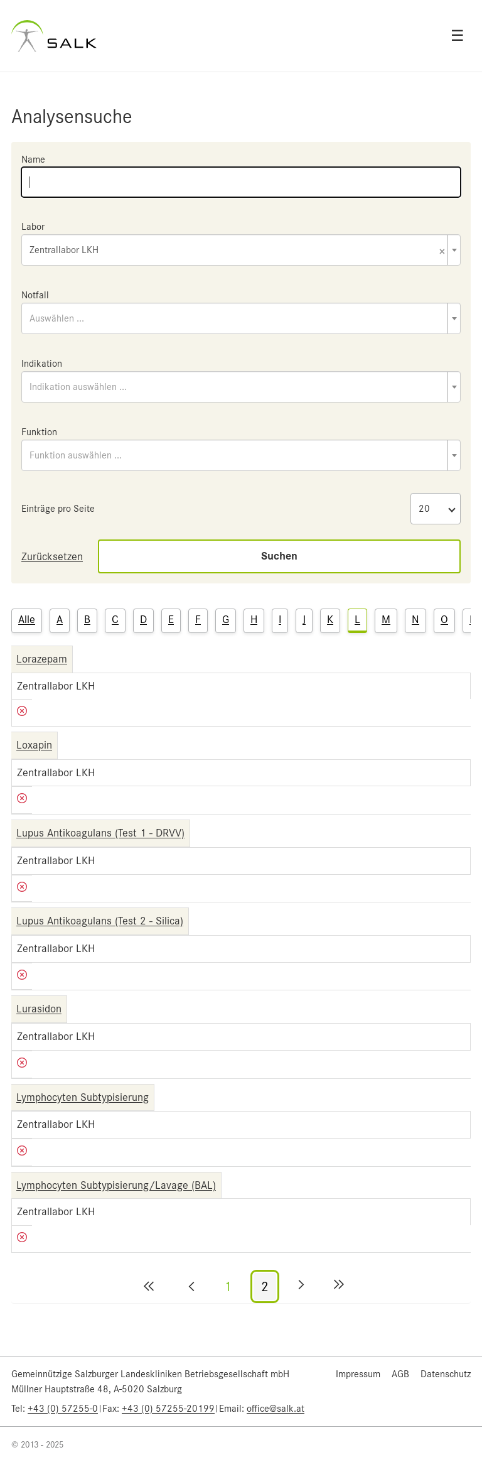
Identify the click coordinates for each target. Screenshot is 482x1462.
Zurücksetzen (52, 556)
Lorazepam (41, 658)
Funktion (39, 432)
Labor (33, 226)
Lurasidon (39, 1008)
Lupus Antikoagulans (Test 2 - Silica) (99, 920)
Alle (26, 619)
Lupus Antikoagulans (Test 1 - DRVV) (100, 832)
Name (33, 159)
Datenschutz (445, 1374)
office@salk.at (275, 1408)
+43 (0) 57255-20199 (168, 1408)
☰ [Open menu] (457, 36)
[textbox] (241, 318)
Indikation (41, 363)
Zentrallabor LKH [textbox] (237, 250)
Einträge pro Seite (58, 508)
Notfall (35, 295)
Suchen (279, 556)
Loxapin (34, 745)
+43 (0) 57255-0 (63, 1408)
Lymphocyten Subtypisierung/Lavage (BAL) (116, 1185)
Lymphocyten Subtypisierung (82, 1097)
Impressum (358, 1374)
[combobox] (241, 250)
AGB (400, 1374)
